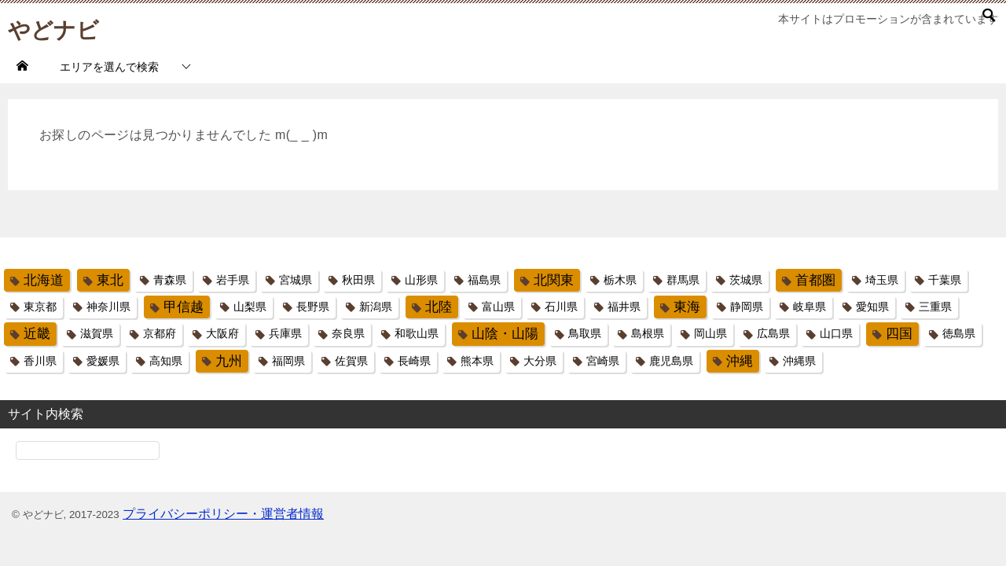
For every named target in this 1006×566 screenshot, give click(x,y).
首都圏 (815, 280)
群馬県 (682, 280)
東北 (110, 280)
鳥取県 (584, 333)
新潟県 (375, 306)
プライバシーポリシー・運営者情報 (223, 513)
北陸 (438, 307)
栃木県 (620, 280)
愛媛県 (102, 361)
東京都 (40, 306)
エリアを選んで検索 (109, 67)
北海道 (44, 280)
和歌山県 (417, 333)
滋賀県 (96, 333)
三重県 (935, 306)
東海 (687, 307)
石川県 (561, 306)
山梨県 (249, 306)
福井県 (624, 306)
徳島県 (958, 333)
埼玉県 (881, 280)
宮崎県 (602, 361)
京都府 (159, 333)
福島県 (484, 280)
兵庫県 (285, 333)
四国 (899, 333)
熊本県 (477, 361)
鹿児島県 (671, 361)
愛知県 (872, 306)
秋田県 (358, 280)
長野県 (312, 306)
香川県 (40, 361)
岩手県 (232, 280)
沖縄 (739, 361)
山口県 (836, 333)
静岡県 (746, 306)
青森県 (169, 280)
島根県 (647, 333)
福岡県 (288, 361)
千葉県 (944, 280)
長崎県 (414, 361)
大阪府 (222, 333)
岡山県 (710, 333)
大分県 (539, 361)
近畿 (37, 333)
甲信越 (183, 307)
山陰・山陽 (505, 333)
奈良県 (348, 333)
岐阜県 (809, 306)
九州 (228, 361)
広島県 (773, 333)
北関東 (554, 280)
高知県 (165, 361)
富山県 (498, 306)
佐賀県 (351, 361)
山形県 (421, 280)
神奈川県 (108, 306)
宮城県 (295, 280)
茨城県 (745, 280)
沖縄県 (799, 361)
